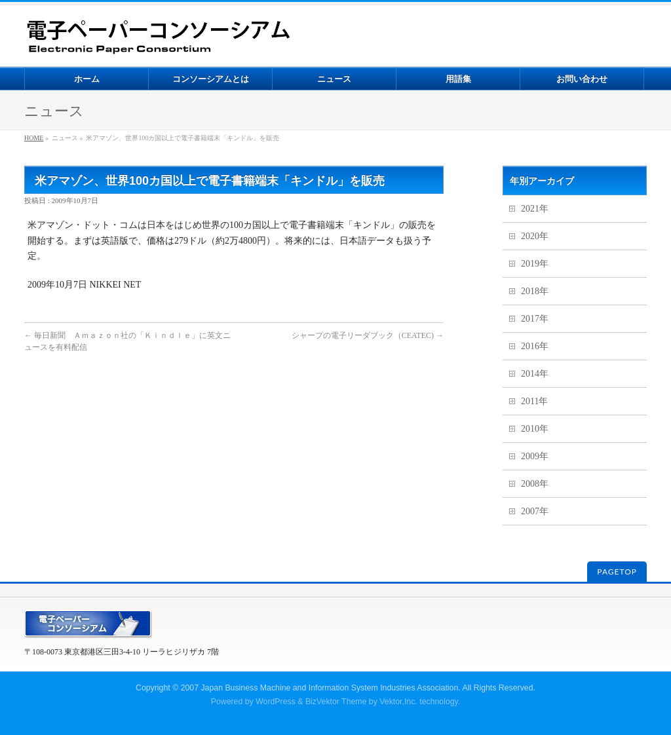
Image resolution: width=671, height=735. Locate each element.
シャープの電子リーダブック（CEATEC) (368, 335)
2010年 (534, 429)
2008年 (534, 484)
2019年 (534, 264)
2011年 (534, 401)
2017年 (534, 319)
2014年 (534, 374)
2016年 (534, 346)
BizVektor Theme (336, 701)
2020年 (534, 236)
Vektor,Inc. (398, 701)
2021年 (534, 209)
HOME (33, 137)
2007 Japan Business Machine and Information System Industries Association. (321, 687)
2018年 (534, 291)
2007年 (534, 511)
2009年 (534, 456)
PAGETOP (617, 571)
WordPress (276, 701)
